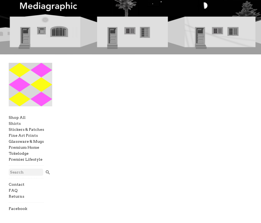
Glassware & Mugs (26, 141)
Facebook (18, 208)
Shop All (17, 117)
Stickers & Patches (26, 129)
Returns (16, 196)
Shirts (15, 123)
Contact (16, 184)
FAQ (13, 190)
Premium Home (24, 147)
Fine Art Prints (23, 135)
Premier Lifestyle (25, 159)
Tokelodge (19, 153)
